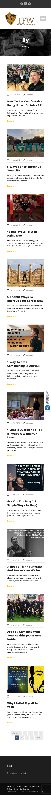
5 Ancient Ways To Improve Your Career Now (25, 299)
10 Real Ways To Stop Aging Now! (22, 233)
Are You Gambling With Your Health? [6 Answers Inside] (24, 635)
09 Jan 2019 (14, 625)
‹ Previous (16, 733)
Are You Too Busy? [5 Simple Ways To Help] (22, 503)
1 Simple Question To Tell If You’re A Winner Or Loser (24, 433)
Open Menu (43, 18)
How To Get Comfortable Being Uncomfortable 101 (25, 103)
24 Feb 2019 (15, 290)
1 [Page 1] (25, 733)
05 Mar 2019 (15, 225)
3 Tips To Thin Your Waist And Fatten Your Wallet (24, 568)
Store (16, 789)
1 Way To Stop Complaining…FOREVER (23, 364)
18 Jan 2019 (14, 560)
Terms (21, 786)
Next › (38, 737)
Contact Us (24, 789)
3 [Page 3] (35, 733)
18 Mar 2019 (15, 160)
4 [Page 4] (40, 733)
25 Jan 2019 (14, 494)
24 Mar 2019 (15, 94)
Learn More (12, 121)
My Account (12, 786)
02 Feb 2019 (15, 423)
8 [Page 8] (31, 737)
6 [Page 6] (21, 737)
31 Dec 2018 (15, 696)
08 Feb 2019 (15, 355)
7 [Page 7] (26, 737)
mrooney (30, 94)
